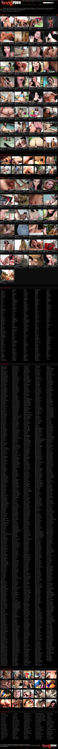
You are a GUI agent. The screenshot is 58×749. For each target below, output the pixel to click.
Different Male (27, 737)
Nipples (36, 304)
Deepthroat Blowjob (28, 8)
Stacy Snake (49, 508)
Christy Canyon (15, 464)
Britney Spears (4, 654)
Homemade (19, 192)
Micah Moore (38, 497)
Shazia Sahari (49, 458)
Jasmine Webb (27, 403)
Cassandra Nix (15, 418)
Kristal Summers (27, 589)
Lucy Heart (37, 413)
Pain (36, 319)
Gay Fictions (38, 724)
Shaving (37, 359)
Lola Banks (37, 394)
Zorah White (49, 660)
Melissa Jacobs (38, 475)
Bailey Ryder (3, 586)
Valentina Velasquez (50, 594)
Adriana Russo (4, 378)
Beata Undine (4, 591)
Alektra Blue (3, 397)
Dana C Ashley (15, 504)
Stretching (48, 309)
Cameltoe (3, 350)
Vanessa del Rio (50, 610)
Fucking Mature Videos (40, 718)
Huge (25, 323)
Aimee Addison (4, 388)
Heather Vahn (15, 648)
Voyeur (48, 345)
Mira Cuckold (38, 514)
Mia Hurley (37, 489)
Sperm (47, 302)
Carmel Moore (15, 399)
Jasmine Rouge (27, 402)
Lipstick (25, 355)
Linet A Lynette (38, 379)
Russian (37, 351)
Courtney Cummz (16, 492)
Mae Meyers (37, 436)
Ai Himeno (3, 383)
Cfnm (2, 357)
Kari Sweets (26, 500)
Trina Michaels (49, 583)
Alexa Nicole (3, 408)
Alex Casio (3, 402)
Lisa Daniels (37, 382)
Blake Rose (3, 613)
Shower (27, 59)
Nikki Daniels (38, 591)
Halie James (15, 636)
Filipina (13, 351)
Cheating (3, 359)
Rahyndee (37, 650)
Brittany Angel (4, 658)
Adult (2, 738)
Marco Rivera (38, 447)
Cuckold (14, 309)
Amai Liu (3, 455)
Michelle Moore (38, 503)
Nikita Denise (38, 585)
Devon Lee (14, 541)
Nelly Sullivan (38, 563)
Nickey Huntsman (39, 566)
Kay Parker (26, 530)
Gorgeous (26, 309)
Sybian (47, 317)
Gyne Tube (15, 717)
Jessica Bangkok (27, 441)
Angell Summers (4, 506)
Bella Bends (3, 593)
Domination (14, 329)
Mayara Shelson (38, 468)
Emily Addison (15, 571)
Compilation (14, 302)
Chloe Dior (14, 450)
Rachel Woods (38, 649)
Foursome (50, 149)
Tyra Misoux (49, 589)
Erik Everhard (15, 583)
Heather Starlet (15, 645)
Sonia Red (48, 484)
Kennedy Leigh (27, 559)
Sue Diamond (49, 517)
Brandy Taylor (4, 630)
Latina (1, 29)
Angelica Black (4, 500)
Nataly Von (37, 559)
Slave (47, 293)
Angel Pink (3, 491)
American (25, 134)
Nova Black (37, 608)
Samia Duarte (49, 412)
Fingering (51, 89)
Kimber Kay (26, 575)
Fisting (13, 356)
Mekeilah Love (38, 472)
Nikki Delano (38, 592)
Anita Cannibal (4, 513)
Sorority (48, 298)
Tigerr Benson (49, 574)
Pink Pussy (37, 637)
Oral (36, 312)
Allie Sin (2, 441)
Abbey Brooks (4, 368)
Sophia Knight (49, 489)
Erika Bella (14, 585)
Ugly (47, 334)
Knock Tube (15, 718)
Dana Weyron (15, 508)
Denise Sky (14, 535)
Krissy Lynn (26, 588)
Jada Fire (26, 383)
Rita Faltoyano (49, 380)
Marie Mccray (38, 453)
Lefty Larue (26, 644)
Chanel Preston (15, 429)
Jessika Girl (26, 455)
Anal (17, 59)
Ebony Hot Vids (27, 713)
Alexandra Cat (4, 411)
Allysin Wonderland (5, 448)
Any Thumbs (15, 713)
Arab (2, 302)
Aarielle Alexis (4, 367)
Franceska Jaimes (16, 602)
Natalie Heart (38, 553)
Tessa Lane (49, 562)
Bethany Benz (4, 599)
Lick (24, 353)
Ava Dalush (3, 574)
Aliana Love (3, 425)
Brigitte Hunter (4, 649)
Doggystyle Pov (53, 8)
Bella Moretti (3, 596)
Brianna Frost (4, 641)
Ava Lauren (3, 576)
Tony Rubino (49, 579)
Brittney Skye (4, 664)
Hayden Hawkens (16, 643)
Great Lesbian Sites (39, 726)
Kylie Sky (26, 607)
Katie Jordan (26, 519)
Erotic (13, 336)
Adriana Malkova (4, 377)
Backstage (3, 310)
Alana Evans (3, 393)
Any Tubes (15, 714)
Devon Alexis (15, 540)
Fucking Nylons (38, 721)
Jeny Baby (26, 433)
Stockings (48, 306)
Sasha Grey (49, 433)
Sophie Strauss (49, 497)
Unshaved (48, 339)
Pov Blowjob (40, 8)
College (14, 299)
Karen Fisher (26, 497)
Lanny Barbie (26, 625)
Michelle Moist (38, 502)
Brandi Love (3, 626)
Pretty (36, 336)
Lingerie (34, 222)
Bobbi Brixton (4, 619)
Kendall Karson (27, 554)
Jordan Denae (27, 474)
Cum (25, 89)
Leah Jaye (26, 642)
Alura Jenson (3, 450)
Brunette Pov (34, 8)
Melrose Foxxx (38, 481)
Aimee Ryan (3, 389)
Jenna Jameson (27, 422)
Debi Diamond (15, 529)
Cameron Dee (15, 379)
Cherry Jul (14, 444)
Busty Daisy (14, 374)
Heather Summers (16, 647)
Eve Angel (14, 591)
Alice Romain (4, 429)
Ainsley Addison (4, 390)
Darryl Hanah (15, 524)
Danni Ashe (14, 517)
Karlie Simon (26, 507)
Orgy (36, 315)
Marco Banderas (38, 446)
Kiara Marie (26, 564)
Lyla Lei (36, 424)
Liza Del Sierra (38, 388)
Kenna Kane (26, 558)
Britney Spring (4, 655)
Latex (25, 346)
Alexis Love (3, 419)
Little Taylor (37, 385)
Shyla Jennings (49, 464)
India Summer (27, 369)
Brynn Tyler (14, 373)
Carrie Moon (15, 412)
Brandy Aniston (4, 627)
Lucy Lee (37, 414)
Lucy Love (37, 416)
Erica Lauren (15, 582)
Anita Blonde (3, 510)
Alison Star (3, 436)
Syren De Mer (49, 530)
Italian (25, 332)
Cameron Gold (15, 380)
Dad (13, 316)
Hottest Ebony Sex (28, 720)
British (2, 343)
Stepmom (48, 305)
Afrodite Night (4, 382)
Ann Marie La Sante (5, 520)
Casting (24, 74)
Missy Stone (37, 523)
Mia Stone (37, 496)
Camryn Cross (15, 382)
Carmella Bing (15, 400)
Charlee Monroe (15, 433)
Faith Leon (14, 596)
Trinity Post (48, 586)
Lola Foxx (37, 395)
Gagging (25, 298)
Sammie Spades (50, 414)
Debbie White (15, 527)
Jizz (24, 338)
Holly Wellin (14, 660)
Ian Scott (25, 367)
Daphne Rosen (15, 519)
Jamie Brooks (27, 389)
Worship (48, 355)
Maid (25, 357)
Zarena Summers (50, 653)
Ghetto (25, 303)
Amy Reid (3, 473)
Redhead (37, 345)
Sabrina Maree (49, 401)
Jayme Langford (27, 412)
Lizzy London (38, 391)
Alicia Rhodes (4, 430)
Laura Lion (26, 631)
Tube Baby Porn (16, 728)
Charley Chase (15, 435)
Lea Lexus (26, 639)
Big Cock (8, 149)
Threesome (48, 325)
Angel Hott (3, 487)
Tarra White (49, 540)
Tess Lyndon (49, 560)
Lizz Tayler (37, 389)
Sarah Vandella (49, 430)
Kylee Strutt (26, 603)
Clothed (14, 294)
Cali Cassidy (15, 377)
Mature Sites (49, 724)
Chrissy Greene (15, 457)
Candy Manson (15, 386)
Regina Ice (48, 367)
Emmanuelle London (16, 577)
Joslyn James (27, 475)
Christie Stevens (15, 458)
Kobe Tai (25, 585)
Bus (1, 348)
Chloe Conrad (15, 448)
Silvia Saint (48, 469)
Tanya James (49, 536)
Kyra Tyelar (26, 610)
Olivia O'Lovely (38, 613)
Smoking (48, 295)
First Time (14, 354)
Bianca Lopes (4, 607)
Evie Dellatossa (15, 594)
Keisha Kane (26, 542)
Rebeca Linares (38, 664)
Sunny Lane (49, 524)
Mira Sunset (37, 515)
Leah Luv (26, 643)
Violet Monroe (49, 638)
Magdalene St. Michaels (40, 439)
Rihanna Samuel (50, 374)
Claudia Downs (15, 482)
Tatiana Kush (49, 542)
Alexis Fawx (3, 417)
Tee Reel (48, 554)
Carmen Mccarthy (16, 405)
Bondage (3, 337)
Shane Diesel (49, 453)
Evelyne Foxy (15, 593)
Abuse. (8, 746)
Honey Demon (15, 662)
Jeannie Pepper (27, 416)
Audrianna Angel (4, 563)
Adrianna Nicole (4, 380)
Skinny (47, 292)
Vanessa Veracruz (50, 608)
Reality (36, 344)
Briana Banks (4, 637)
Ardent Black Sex (16, 729)
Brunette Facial (24, 9)
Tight (47, 326)
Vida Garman (49, 634)
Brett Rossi (3, 636)
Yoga (47, 357)
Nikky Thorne (38, 597)
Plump (36, 329)
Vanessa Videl (49, 609)
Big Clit (2, 321)
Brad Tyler (3, 622)
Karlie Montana (27, 506)
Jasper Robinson (27, 405)
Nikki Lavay (37, 594)
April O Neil (3, 527)
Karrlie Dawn (26, 508)
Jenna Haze (26, 420)
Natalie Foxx (37, 552)
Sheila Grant (49, 462)
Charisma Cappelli (16, 430)
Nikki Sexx (37, 596)
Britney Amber (4, 651)
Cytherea (14, 498)
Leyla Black (37, 366)
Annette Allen (4, 524)
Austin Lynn (3, 569)
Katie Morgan (26, 521)
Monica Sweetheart (39, 534)
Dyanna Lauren (15, 562)
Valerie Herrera (49, 596)
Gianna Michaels (16, 616)
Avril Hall (3, 579)
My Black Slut (27, 722)
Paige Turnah (38, 616)
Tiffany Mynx (49, 568)
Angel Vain (3, 493)
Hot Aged (3, 713)
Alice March (3, 428)
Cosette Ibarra (15, 491)
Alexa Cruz (3, 405)
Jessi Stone (26, 439)
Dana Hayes (15, 507)
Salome (48, 406)
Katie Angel (26, 517)
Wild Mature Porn (50, 733)
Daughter (14, 319)
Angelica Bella (4, 498)
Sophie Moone (49, 496)
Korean (25, 343)
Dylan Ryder (15, 563)
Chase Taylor (15, 440)
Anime (2, 299)
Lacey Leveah (27, 614)
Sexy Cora (48, 450)
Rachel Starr (37, 647)
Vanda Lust (48, 600)
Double (13, 331)
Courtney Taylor (15, 495)
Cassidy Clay (15, 419)
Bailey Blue (3, 581)
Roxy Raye (48, 395)
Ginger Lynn (15, 624)
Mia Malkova (38, 492)
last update (29, 4)
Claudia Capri (15, 481)
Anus (22, 149)
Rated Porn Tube (16, 722)
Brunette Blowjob (7, 8)
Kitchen (25, 342)
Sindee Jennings (50, 476)
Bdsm (2, 315)
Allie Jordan (3, 440)
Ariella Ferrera (4, 532)
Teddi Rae (48, 553)
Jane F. (25, 396)
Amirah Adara (4, 469)
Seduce (36, 356)
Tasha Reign (49, 541)
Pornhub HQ (3, 724)
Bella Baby (3, 592)
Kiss (24, 340)
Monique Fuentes (39, 536)
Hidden (25, 319)
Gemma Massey (15, 608)
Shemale (37, 360)
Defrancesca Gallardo (17, 530)
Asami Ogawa (4, 537)
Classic (13, 291)
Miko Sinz (37, 508)
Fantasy (14, 345)
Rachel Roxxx (38, 645)
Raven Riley (37, 659)
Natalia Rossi (38, 549)
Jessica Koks (26, 446)
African (2, 293)
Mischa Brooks (38, 517)
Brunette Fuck (21, 8)
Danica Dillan (15, 513)
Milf (22, 89)
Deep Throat (10, 89)
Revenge (37, 348)
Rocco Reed (49, 383)
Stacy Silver (49, 507)
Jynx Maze (26, 485)
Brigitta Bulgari (4, 647)
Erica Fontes (15, 581)
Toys (47, 329)
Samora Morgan (50, 416)
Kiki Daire (26, 570)
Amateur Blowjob (10, 9)
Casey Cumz (15, 413)
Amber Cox (3, 458)
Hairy (25, 314)
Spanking (48, 300)
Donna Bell (14, 555)
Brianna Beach (4, 639)
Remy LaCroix (49, 369)
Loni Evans (37, 401)
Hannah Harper (15, 638)
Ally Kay (2, 446)
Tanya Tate (48, 537)
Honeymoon (26, 321)
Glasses (25, 306)
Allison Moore (4, 442)
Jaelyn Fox (26, 388)
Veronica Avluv (49, 616)
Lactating (26, 344)
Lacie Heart (26, 615)
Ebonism (14, 734)
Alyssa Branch (4, 452)
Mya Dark (37, 538)
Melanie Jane (38, 473)
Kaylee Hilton (26, 540)
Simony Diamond (50, 475)
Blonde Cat (3, 616)
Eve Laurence (15, 592)
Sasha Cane (49, 431)
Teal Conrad (49, 552)
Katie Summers (27, 524)
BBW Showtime (27, 728)
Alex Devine (3, 403)
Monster (37, 299)
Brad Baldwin (4, 621)
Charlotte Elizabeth (16, 438)
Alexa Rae (3, 410)
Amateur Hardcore (43, 9)
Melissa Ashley (38, 474)
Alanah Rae (3, 394)
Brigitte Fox (3, 648)
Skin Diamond (49, 478)
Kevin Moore (26, 562)
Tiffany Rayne (49, 569)
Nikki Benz (37, 588)
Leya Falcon (26, 665)
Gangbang (26, 299)
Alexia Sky (3, 412)
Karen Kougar (27, 498)
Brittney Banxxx (4, 662)
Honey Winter (15, 665)
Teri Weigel (48, 559)
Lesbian (48, 59)
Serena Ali (48, 447)
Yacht (47, 356)
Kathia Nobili (26, 514)
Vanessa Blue (49, 602)
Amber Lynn (3, 462)
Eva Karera (14, 589)
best (3, 15)
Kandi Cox (26, 493)
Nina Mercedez (38, 602)
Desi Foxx (14, 537)
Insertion (25, 329)
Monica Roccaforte (39, 531)
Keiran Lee (26, 541)
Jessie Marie (26, 451)
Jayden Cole (26, 407)
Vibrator (48, 342)
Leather (25, 349)
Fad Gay (26, 738)
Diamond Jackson (16, 546)
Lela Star (26, 647)
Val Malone (48, 591)
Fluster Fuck (3, 721)
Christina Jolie (15, 459)
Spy (47, 303)
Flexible (14, 360)
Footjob (25, 291)
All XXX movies (4, 716)
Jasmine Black (27, 400)
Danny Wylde (15, 518)
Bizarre (2, 328)
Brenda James (4, 634)
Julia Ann (26, 479)
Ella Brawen (14, 566)
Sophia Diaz (49, 487)
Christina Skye (15, 461)
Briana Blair (3, 638)
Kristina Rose (26, 591)
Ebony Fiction (15, 738)
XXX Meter (49, 734)
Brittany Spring (4, 661)
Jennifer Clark (27, 425)
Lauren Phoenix (27, 633)
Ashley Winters (4, 551)
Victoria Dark (49, 627)
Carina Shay (15, 393)
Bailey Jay (3, 583)
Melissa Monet (38, 478)
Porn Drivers (3, 726)
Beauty (2, 317)
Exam (13, 338)
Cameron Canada (16, 378)
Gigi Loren (14, 617)
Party (36, 322)
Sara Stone (48, 422)
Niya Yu (36, 604)
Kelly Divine (26, 544)
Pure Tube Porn (16, 721)
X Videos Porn (50, 738)
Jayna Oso (26, 413)
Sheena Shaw (49, 461)
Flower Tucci (15, 599)
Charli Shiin (14, 436)
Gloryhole (26, 308)
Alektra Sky (3, 399)
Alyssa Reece (4, 453)
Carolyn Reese (15, 410)
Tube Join (3, 717)
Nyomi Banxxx (38, 609)
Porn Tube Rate (16, 720)
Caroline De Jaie (15, 407)
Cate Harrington (15, 423)
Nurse (36, 306)
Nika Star (37, 582)
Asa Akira (3, 536)
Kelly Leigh (26, 547)
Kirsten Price (26, 579)
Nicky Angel (37, 570)
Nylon (36, 308)
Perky (36, 325)
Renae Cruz (49, 371)
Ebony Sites (26, 717)
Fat (13, 346)
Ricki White (48, 373)
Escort (13, 337)
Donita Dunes (15, 554)
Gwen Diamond (15, 631)
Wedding (48, 349)
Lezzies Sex (49, 718)
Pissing (36, 328)
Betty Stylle (3, 602)
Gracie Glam (15, 627)
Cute (13, 314)
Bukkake (3, 346)
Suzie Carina (49, 529)
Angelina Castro (4, 502)
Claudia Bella (15, 480)
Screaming (37, 354)
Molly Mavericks (38, 527)
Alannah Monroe (4, 395)
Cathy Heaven (15, 424)
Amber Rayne (4, 463)
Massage (26, 360)
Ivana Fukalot (27, 377)
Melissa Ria (37, 479)
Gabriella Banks (15, 604)
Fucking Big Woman (39, 713)
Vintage (48, 343)
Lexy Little (26, 664)
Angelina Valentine (5, 503)
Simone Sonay (49, 474)
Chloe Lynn (14, 453)
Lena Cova (26, 648)
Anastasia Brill (4, 475)
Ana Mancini (3, 474)
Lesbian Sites (38, 737)
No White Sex (27, 724)
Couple (13, 305)
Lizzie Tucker (38, 390)
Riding (44, 207)
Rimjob (36, 350)
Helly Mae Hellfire (16, 651)
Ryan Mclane (49, 399)
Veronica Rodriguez (50, 620)
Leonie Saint (26, 650)
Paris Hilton (37, 620)
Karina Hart (26, 501)
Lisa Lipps (37, 383)
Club (13, 295)
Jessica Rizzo (27, 450)
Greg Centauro (15, 628)
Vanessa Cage (49, 603)
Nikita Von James (39, 586)
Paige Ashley (38, 615)
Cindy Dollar (15, 470)
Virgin (47, 344)
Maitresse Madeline (39, 440)
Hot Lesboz (37, 732)
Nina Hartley (37, 598)
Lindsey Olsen (38, 377)
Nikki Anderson (38, 587)
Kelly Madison (27, 548)
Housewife (26, 322)
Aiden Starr (3, 386)
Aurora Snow (3, 566)
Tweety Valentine (50, 588)
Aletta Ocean (3, 401)
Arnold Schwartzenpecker (6, 534)
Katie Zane (26, 525)
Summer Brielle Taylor (51, 519)
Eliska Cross (15, 565)
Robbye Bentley (49, 382)
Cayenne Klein (15, 425)
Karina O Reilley (27, 502)
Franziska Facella (16, 603)
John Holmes (26, 463)
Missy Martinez (38, 520)
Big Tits (26, 74)
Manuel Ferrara (38, 445)
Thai (47, 323)
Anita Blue (3, 512)
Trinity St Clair (49, 587)
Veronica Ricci (49, 619)
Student (48, 311)
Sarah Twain (49, 429)
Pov (23, 89)
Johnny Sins (26, 469)
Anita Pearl (3, 517)
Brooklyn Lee (15, 371)
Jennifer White (27, 429)
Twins (47, 333)
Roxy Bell (48, 391)
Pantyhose (37, 321)
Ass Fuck (29, 9)
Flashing (14, 359)
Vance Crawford (49, 599)
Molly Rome (37, 529)
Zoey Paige (48, 659)
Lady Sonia (26, 616)
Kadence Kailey (27, 489)
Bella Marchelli (4, 594)
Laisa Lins (26, 617)
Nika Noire (37, 581)
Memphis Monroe (39, 482)
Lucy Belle (37, 411)
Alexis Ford (3, 418)
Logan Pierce (38, 393)
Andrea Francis (4, 480)
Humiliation (26, 325)
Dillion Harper (15, 551)
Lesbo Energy (38, 738)
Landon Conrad (27, 624)
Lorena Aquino (38, 407)
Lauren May (26, 632)
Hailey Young (15, 632)
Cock (13, 297)
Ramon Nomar (38, 654)
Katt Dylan (26, 527)
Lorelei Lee (37, 406)
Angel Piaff (3, 490)
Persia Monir (38, 628)
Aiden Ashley (3, 384)
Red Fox (48, 366)
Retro (36, 346)
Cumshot (16, 44)
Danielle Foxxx (15, 514)
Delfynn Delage (15, 531)
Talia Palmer (49, 534)
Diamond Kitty (6, 11)
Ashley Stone (4, 549)
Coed (13, 298)
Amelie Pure (3, 465)
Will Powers (49, 645)
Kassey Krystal (27, 512)
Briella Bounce (4, 645)
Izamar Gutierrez (27, 380)
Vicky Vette (48, 625)
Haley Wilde (14, 634)
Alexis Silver (3, 422)
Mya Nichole (37, 542)
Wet (47, 350)
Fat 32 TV (26, 734)
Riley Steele (49, 379)
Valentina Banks (50, 592)
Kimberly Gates (27, 576)
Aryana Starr (3, 535)
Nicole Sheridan (38, 579)
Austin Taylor (3, 570)
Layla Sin (26, 638)
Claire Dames (15, 475)
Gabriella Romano (16, 607)
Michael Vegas (38, 498)
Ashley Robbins (4, 548)
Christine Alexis (15, 462)
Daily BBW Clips (27, 732)
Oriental (37, 316)
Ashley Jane (3, 547)
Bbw (2, 314)
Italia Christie (26, 375)
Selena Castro (49, 445)
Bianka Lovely (4, 608)
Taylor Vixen (49, 547)
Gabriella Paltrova (16, 605)
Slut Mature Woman (51, 729)
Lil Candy (37, 371)
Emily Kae (14, 572)
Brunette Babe (50, 9)
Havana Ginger (15, 642)
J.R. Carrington (27, 382)
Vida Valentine (49, 636)
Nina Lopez (37, 600)
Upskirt (48, 340)
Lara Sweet (26, 627)
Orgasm (52, 59)
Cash (2, 353)
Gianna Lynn (15, 615)
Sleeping (48, 294)
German (25, 302)
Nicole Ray (37, 577)
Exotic (13, 339)
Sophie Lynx (49, 495)
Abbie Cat (3, 369)
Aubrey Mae (3, 559)
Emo (13, 334)
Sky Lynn (48, 479)
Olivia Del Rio (38, 611)
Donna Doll (14, 557)
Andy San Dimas (4, 481)
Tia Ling (48, 564)
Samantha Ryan (50, 410)
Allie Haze (3, 438)
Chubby (14, 289)
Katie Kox (26, 520)
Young (30, 29)
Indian (25, 327)
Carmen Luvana (15, 403)
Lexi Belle (26, 653)
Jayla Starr (26, 411)
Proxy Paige (37, 642)
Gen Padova (15, 609)
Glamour (25, 305)
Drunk (13, 332)
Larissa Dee (26, 628)
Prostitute (37, 339)
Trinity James (49, 585)
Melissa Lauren (38, 476)
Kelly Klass (26, 546)
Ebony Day (15, 736)
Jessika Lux (26, 456)
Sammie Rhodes (50, 413)
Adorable (3, 292)
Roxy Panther (49, 394)
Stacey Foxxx (49, 501)
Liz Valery (37, 386)
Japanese (26, 334)
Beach (2, 316)
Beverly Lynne (4, 603)
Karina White (26, 504)
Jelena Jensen (27, 417)
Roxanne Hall (49, 389)
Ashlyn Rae (3, 553)
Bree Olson (3, 633)
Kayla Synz (26, 536)
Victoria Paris (49, 630)
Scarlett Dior (49, 440)
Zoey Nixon (48, 658)
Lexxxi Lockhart (27, 662)
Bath (2, 311)
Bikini (2, 326)
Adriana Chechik (4, 375)
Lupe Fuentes (38, 419)
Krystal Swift (26, 600)
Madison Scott (38, 435)
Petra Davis (37, 633)
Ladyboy (25, 345)
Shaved (7, 252)
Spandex (48, 299)
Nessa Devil (37, 564)
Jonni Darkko (26, 472)
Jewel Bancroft (27, 457)
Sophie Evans (49, 493)
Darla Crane (15, 523)
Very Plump (49, 730)
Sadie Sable (49, 403)
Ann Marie (3, 519)
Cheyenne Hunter (16, 446)
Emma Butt (14, 574)
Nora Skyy (37, 607)
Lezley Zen (37, 367)
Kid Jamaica (26, 566)
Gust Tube (15, 716)
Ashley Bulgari (4, 542)
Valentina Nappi (49, 593)
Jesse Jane (26, 438)
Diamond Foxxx (15, 544)
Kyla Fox (25, 602)
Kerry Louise (26, 560)
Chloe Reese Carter (16, 455)
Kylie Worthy (26, 608)
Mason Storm (38, 464)
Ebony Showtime (27, 716)
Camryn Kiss (15, 383)
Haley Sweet (15, 633)
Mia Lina (37, 491)
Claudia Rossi (15, 485)
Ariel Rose (3, 531)
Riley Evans (49, 375)
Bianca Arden (4, 604)
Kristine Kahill (27, 593)
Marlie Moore (38, 457)
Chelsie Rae (15, 442)
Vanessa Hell (49, 604)
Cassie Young (15, 422)
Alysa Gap (3, 451)
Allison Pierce (4, 444)
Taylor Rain (48, 546)
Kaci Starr (26, 487)
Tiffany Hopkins (49, 566)
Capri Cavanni (15, 391)
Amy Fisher (3, 472)
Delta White (14, 532)
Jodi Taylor (26, 462)
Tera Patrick (49, 558)
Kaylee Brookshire (28, 538)
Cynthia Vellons (15, 497)
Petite (36, 326)
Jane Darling (26, 395)
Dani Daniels (12, 11)
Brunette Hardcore (14, 8)
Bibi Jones (3, 609)
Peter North (37, 631)
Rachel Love (38, 644)
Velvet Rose (49, 615)
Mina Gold (37, 513)
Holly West (14, 661)
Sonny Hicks (49, 485)
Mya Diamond (38, 540)
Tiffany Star (48, 571)
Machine (25, 356)
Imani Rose (26, 368)
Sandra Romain (49, 417)
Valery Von (48, 598)
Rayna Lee (37, 662)
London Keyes (38, 400)
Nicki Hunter (37, 568)
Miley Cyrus (37, 510)
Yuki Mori (48, 650)
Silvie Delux (49, 470)
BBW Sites (26, 729)
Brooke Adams (4, 665)
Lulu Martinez (38, 417)
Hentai (25, 317)
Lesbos (48, 716)
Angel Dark (3, 485)
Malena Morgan (38, 441)
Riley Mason (49, 377)
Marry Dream (38, 459)
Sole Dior (48, 482)
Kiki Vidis (26, 571)
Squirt (47, 304)
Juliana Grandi (27, 481)
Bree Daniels (3, 632)
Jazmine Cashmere (28, 414)
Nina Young (37, 603)
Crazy (13, 306)
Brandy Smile (4, 628)
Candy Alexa (15, 384)
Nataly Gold (37, 558)
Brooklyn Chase (15, 369)
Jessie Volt (26, 453)
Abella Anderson (4, 371)
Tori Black (48, 580)
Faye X (13, 598)
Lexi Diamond (27, 656)
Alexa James (3, 406)
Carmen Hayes (15, 402)
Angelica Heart (4, 501)
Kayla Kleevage (27, 535)
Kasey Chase (26, 509)
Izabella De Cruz (27, 379)
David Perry (14, 525)
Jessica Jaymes (27, 445)
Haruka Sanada (15, 641)
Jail (24, 333)
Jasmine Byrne (27, 401)
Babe (31, 59)
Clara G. (14, 478)
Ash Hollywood (4, 538)
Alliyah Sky (3, 445)
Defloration (14, 321)
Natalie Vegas (38, 555)
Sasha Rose (49, 434)
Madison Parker (38, 434)
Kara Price (26, 496)
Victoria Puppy (49, 631)
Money (36, 298)
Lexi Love (26, 658)
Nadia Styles (38, 544)
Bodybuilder (3, 336)
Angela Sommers (4, 495)
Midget (36, 293)
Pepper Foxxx (38, 626)
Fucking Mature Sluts (39, 717)
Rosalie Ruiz (49, 388)
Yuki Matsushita (49, 649)
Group (17, 134)
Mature (36, 291)
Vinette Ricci (49, 637)
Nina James (37, 599)
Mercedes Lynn (38, 485)
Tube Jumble (4, 729)
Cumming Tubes (27, 730)
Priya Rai (37, 641)
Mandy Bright (38, 442)
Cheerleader (3, 360)
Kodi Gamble (26, 586)
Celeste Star (15, 427)
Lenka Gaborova (27, 649)
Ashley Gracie (4, 544)
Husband (26, 326)
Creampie (14, 308)
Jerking (12, 134)
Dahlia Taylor (18, 11)
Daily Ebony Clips (4, 714)
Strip (47, 310)
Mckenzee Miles (38, 469)
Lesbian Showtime (39, 736)
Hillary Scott (14, 654)
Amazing (3, 295)
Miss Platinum (38, 518)
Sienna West (49, 467)
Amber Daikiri (4, 459)
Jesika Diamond (27, 435)
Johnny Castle (27, 467)
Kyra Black (26, 609)
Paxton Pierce (38, 622)
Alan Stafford (3, 391)
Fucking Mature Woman (40, 720)
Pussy (36, 343)
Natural (36, 303)
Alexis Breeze (4, 414)
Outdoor (55, 59)
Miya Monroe (38, 525)
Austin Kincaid (4, 568)
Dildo (4, 252)
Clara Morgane (15, 479)
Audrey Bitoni (4, 560)
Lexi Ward (26, 660)
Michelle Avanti (38, 500)
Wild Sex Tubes (4, 734)
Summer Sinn (49, 520)
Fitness (13, 357)
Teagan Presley (49, 549)
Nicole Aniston (38, 574)
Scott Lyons (49, 442)
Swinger (48, 316)
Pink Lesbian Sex (50, 725)
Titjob (47, 327)
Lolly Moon (37, 399)
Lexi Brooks (26, 655)
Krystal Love (26, 598)
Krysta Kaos (26, 594)
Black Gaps (15, 732)
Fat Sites (26, 736)
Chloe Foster (15, 451)
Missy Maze (37, 521)
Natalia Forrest (38, 548)
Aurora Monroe (4, 565)
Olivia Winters (38, 614)
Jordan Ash (26, 473)
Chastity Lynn (15, 441)
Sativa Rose (49, 435)
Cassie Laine (15, 420)
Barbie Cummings (5, 588)
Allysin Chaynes (4, 447)
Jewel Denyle (26, 458)
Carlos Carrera (15, 396)
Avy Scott (3, 580)
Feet (13, 348)
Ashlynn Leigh (4, 555)
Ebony (13, 333)
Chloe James (15, 452)
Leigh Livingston (27, 645)
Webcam (48, 348)
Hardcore (16, 29)
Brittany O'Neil (4, 660)
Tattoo (47, 319)
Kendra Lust (26, 555)
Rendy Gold (49, 372)
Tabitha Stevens (49, 532)
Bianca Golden (4, 605)
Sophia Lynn (49, 491)
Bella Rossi (3, 597)
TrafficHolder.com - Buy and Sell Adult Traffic (13, 744)
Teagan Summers (50, 551)
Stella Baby (48, 509)
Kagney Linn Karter (28, 491)
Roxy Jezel (48, 393)
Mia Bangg (37, 487)
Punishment (37, 342)
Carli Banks (14, 395)
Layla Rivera (26, 636)
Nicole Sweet (38, 580)
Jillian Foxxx (26, 461)
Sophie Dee (49, 492)
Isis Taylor (26, 374)
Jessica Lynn (26, 447)
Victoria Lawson (49, 628)
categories (40, 4)
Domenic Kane (15, 553)
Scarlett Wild (49, 441)
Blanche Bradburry (5, 614)
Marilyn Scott (38, 455)
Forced (25, 292)
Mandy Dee (37, 444)
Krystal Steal (26, 599)
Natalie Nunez (38, 554)
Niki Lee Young (38, 583)
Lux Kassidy (37, 422)
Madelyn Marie (38, 430)
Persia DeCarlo (38, 627)
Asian (2, 303)
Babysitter (3, 309)
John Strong (26, 465)
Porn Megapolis (50, 726)
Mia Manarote (38, 493)
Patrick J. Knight (38, 621)
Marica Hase (38, 452)
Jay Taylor (26, 406)
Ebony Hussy (27, 714)
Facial (18, 44)
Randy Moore (38, 655)
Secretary (37, 355)
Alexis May (3, 420)
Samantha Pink (49, 408)
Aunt (2, 306)
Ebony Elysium (16, 737)
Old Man (37, 311)
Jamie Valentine (27, 391)
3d (1, 289)
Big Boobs (3, 320)
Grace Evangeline (16, 626)
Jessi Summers (27, 440)
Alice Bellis (3, 427)
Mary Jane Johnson (39, 462)
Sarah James (49, 424)
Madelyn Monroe (38, 431)
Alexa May (3, 407)
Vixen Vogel (49, 642)
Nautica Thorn (38, 562)
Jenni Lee (26, 424)
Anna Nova (3, 521)
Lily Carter (37, 373)
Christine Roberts (16, 463)
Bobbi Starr (3, 620)
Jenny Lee (26, 431)
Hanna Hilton (15, 637)
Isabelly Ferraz (27, 372)
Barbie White (3, 589)
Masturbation (54, 89)
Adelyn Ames (3, 374)
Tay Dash (48, 544)
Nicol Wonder (38, 572)
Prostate (37, 338)
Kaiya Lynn (26, 492)
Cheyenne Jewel (15, 447)
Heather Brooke (15, 644)
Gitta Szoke (14, 625)
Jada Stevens (27, 384)
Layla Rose (26, 637)
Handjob (25, 59)
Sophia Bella (49, 486)
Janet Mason (26, 397)
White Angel (49, 644)
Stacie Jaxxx (49, 506)
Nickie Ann (37, 569)
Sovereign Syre (49, 500)
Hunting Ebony (27, 721)
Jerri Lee (25, 434)
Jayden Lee (26, 410)
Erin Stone (14, 586)
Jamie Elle (26, 390)
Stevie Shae (49, 514)
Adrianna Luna (4, 379)
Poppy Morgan (38, 638)
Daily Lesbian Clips (28, 733)
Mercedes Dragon (39, 484)
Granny (25, 310)
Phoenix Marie (38, 634)
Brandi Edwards (4, 625)
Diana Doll (14, 548)
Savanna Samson (50, 436)
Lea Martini (26, 641)
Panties (10, 267)
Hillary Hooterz (15, 653)
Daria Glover (15, 521)
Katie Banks (26, 518)
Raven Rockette (38, 660)
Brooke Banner (15, 366)
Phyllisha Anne (38, 636)
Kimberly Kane (27, 577)
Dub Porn (3, 720)
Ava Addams (3, 571)
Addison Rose (4, 373)
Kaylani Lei (26, 537)
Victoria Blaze (49, 626)
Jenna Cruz (26, 419)
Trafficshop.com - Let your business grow (24, 744)
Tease (47, 321)
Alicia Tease (3, 433)
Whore (47, 351)
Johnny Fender (27, 468)
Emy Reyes (14, 579)
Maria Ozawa (38, 450)
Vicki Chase (49, 624)
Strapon (48, 308)
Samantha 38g (49, 407)
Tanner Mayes (49, 535)
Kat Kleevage (26, 513)
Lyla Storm (37, 425)
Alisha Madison (4, 434)
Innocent (25, 328)
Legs (25, 350)
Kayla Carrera (27, 534)
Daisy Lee (14, 501)
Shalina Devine (49, 452)
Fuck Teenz (37, 722)
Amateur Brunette (46, 8)
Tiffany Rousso (49, 570)
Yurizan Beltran (49, 651)
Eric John (14, 580)
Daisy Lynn (14, 502)
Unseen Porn (4, 732)
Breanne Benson (4, 631)
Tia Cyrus (48, 563)
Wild (47, 354)
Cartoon (2, 351)
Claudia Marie (15, 484)
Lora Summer (38, 405)
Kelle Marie (26, 543)
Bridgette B (3, 644)
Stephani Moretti (50, 510)
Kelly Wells (26, 552)
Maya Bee (37, 465)
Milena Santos (38, 509)
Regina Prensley (50, 368)
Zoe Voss (48, 655)
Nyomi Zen (37, 610)
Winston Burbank (50, 647)
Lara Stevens (26, 626)
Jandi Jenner (26, 394)
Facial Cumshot (4, 9)
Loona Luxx (37, 402)
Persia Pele (37, 630)
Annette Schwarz (4, 525)
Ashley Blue (3, 541)
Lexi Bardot (26, 651)
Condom (14, 303)
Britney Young (4, 656)
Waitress (48, 346)
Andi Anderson (4, 479)
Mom (36, 297)
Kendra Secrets (27, 557)
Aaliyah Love (3, 366)
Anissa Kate (3, 508)
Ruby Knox (48, 397)
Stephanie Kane (49, 512)
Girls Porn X (49, 736)
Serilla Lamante (49, 448)
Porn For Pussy (50, 737)
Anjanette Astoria (4, 518)
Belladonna (3, 598)
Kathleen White (27, 515)
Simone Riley (49, 473)
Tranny (47, 331)
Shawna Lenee (49, 456)
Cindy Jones (15, 473)
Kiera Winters (27, 569)
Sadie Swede (49, 405)
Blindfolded (3, 332)
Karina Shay (26, 503)
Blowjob (6, 59)
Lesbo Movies (50, 713)
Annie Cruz (3, 526)
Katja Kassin (26, 526)
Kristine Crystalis (27, 592)
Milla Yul (37, 512)
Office (36, 309)
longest (34, 4)
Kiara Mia (26, 565)
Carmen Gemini (15, 401)
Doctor (13, 326)
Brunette (8, 59)
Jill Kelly (25, 459)
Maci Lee (37, 427)
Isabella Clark (27, 371)
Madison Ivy (37, 433)
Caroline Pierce (15, 408)
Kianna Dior (26, 563)
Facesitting (14, 342)
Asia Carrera (3, 557)
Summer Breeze (50, 518)
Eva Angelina (15, 588)
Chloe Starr (14, 456)
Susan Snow (49, 526)
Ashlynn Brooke (4, 554)
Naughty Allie (38, 560)
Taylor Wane (49, 548)
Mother (36, 300)
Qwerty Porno (4, 728)
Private (36, 337)
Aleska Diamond (4, 400)
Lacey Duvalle (27, 611)
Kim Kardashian (27, 574)
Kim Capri (26, 572)
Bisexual (2, 327)
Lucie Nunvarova (38, 410)
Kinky (25, 339)
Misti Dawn (37, 524)
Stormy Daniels (49, 515)
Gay (24, 300)
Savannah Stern (50, 439)
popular (24, 4)
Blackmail (3, 331)
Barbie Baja (3, 587)
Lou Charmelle (38, 408)
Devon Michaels (15, 542)
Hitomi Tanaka (15, 655)
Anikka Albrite (4, 507)
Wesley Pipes (49, 643)
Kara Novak (26, 495)
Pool (36, 331)
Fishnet (13, 355)
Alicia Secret (3, 431)
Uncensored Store (5, 730)
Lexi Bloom (26, 654)
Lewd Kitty (49, 717)
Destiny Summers (16, 538)
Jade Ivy (25, 386)
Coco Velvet (14, 487)
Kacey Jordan (27, 486)
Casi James (14, 414)
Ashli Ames (3, 552)
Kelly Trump (26, 551)
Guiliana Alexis (15, 630)
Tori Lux (48, 581)
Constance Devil (15, 490)
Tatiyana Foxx (49, 543)
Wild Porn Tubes (4, 733)
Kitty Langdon (27, 582)
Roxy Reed (48, 396)
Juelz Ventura (27, 478)
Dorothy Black (15, 560)
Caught (2, 355)
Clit (13, 292)
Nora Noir (37, 605)
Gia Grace (14, 611)
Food (25, 289)
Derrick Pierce (15, 536)
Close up (49, 267)
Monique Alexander (39, 535)
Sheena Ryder (49, 459)
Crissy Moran (15, 496)
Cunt (38, 119)
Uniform (48, 338)
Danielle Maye (15, 515)
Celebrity (3, 356)
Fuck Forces (3, 725)
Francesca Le (15, 600)
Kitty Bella (26, 580)
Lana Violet (26, 622)
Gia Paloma (14, 613)
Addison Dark (4, 372)
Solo (47, 297)
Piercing (37, 327)
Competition (14, 300)
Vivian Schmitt (49, 641)
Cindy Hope (14, 472)
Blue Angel (3, 617)
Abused (2, 291)
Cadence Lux (15, 375)
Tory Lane (48, 582)
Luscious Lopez (38, 420)
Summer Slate (49, 521)
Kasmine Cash (27, 510)
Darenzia (14, 520)
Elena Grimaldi (15, 564)
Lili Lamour (37, 372)
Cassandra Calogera (16, 416)
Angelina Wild (4, 504)
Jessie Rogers (27, 452)
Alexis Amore (3, 413)
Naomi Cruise (38, 546)
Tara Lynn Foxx (49, 538)
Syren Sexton (49, 531)
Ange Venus (3, 484)
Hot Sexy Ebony (27, 718)
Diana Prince (15, 549)
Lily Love (37, 375)
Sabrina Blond (49, 400)
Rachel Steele (38, 648)
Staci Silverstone (50, 503)
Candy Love (14, 385)
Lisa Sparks (37, 384)
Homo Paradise (38, 728)
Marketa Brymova (39, 456)
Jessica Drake (27, 444)
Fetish (13, 350)
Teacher (48, 320)
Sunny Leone (49, 525)
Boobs (2, 338)
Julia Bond (26, 480)
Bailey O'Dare (4, 585)
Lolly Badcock (38, 397)
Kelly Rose (26, 549)
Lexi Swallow (26, 659)
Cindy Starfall (15, 474)
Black (2, 329)
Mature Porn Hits (50, 721)
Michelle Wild (38, 506)
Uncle (47, 336)
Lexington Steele (27, 661)
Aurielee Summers (5, 564)
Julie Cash (26, 482)
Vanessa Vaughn (50, 607)
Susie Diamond (49, 527)
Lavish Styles (26, 634)
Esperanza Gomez (16, 587)
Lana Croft (26, 620)
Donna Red (14, 558)
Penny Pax (37, 625)
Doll (13, 328)
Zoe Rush (48, 654)
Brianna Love (4, 643)
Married (25, 359)
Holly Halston (15, 656)
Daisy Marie (14, 503)
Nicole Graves (38, 575)
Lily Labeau (37, 374)
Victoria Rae (49, 632)
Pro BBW (49, 728)
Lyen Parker (37, 423)
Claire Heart (14, 476)
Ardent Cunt (3, 718)
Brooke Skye (15, 368)
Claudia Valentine (16, 486)
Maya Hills (37, 467)
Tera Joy (48, 557)
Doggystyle (16, 192)
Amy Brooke (3, 470)
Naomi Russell (38, 547)
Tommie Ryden (49, 577)
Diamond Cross (15, 543)
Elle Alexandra (15, 569)
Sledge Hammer (50, 481)
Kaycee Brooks (27, 531)
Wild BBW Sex (50, 732)
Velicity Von (49, 614)
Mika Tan (37, 507)
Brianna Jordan (4, 642)
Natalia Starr (37, 551)
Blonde (20, 252)
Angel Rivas (3, 492)
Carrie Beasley (15, 411)
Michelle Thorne (38, 504)
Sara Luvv (48, 419)
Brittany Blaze (4, 659)
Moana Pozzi (38, 526)
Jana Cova (26, 393)
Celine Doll (14, 428)
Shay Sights (49, 457)
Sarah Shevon (49, 428)
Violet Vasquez (49, 639)
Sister (47, 291)
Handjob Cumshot (36, 9)
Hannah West (15, 639)
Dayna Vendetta (15, 526)
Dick (27, 89)
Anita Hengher (4, 515)
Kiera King (26, 568)
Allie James (3, 439)
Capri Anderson (15, 390)
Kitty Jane (26, 581)
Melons (36, 292)
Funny (25, 297)
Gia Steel (14, 614)
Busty (21, 74)
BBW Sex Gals (27, 726)
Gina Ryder (14, 620)
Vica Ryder (48, 622)
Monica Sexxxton (39, 532)
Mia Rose (37, 495)
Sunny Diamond (49, 523)
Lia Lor (36, 368)
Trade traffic (5, 744)
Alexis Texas (3, 423)
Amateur (3, 59)
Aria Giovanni (4, 529)
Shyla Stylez (49, 465)
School (36, 353)
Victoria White (49, 633)
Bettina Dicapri (4, 600)
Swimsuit (48, 315)
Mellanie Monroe (38, 480)
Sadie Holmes (49, 402)
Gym (25, 312)
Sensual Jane (49, 446)
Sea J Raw (48, 444)
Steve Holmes (49, 513)
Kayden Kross (27, 532)
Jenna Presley (27, 423)
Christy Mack (15, 465)
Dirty (31, 222)
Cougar (13, 304)
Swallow (13, 149)
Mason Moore (38, 463)
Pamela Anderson (39, 617)
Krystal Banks (27, 596)
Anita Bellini (3, 509)
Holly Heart (14, 658)
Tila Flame (48, 575)
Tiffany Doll (48, 565)
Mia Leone (37, 490)
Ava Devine (3, 575)
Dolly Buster (15, 552)
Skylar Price (49, 480)
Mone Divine (38, 530)
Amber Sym (3, 464)
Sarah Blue (48, 423)
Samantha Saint (49, 411)
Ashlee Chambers (5, 540)
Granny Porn (38, 725)
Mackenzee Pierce (39, 428)
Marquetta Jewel (38, 458)
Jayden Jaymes (27, 408)
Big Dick (2, 323)
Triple (47, 332)
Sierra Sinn (48, 468)
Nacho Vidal (37, 543)
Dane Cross (14, 509)
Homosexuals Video (39, 729)
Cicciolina (14, 468)
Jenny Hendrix (27, 430)
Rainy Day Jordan (39, 653)
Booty (53, 149)
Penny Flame (38, 624)
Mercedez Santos (39, 486)
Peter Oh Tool (38, 632)
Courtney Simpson (16, 493)
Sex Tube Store (16, 725)
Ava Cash (3, 572)
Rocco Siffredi (49, 384)
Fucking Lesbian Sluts (40, 714)
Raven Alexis (38, 658)
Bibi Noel (3, 610)
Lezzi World (49, 720)
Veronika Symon (50, 621)
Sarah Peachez (49, 427)
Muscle (36, 302)
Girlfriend (2, 207)
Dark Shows (15, 733)
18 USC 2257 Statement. (3, 746)
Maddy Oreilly (38, 429)
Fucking (9, 252)
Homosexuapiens (39, 730)
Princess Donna (38, 639)
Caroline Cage (15, 406)
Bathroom (3, 312)
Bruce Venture (15, 372)
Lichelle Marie (38, 369)
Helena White (15, 650)
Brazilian (3, 340)
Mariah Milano (38, 451)
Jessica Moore (27, 448)
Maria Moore (38, 448)
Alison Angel (3, 435)
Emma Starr (14, 576)
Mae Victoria (37, 438)
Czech (13, 315)
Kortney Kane (27, 587)
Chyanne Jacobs (16, 467)
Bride (2, 342)
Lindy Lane (37, 378)
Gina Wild (14, 621)
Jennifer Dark (26, 427)
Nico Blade (37, 571)
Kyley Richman (27, 605)
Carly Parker (15, 397)
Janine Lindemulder (28, 399)
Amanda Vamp (4, 457)
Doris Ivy (14, 559)
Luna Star (37, 418)
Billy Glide (3, 611)
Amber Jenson (4, 461)
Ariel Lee (3, 530)
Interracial (22, 134)
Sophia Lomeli (49, 490)
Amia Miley (3, 467)
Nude (36, 305)
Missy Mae (37, 519)
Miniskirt (37, 295)
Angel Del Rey (4, 486)
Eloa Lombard (15, 570)
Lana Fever (26, 621)
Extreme (14, 340)
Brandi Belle (3, 624)
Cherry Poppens (15, 445)
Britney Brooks (4, 653)
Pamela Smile (38, 619)
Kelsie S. (25, 553)
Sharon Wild (49, 455)
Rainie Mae (37, 651)
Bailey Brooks (4, 582)
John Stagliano (27, 464)
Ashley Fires (3, 543)
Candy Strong (15, 389)
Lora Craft (37, 403)
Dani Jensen (15, 512)
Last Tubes (3, 722)
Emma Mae (14, 575)
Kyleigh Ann (26, 604)
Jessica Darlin (27, 442)
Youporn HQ (3, 736)
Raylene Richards (39, 661)
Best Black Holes (16, 730)
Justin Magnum (27, 484)
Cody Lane (14, 489)
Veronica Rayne (49, 617)
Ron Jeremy (49, 386)
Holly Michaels (15, 659)
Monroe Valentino (39, 537)
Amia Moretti (3, 468)
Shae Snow (49, 451)
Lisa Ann (37, 380)
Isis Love (25, 373)
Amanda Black (4, 456)
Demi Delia (14, 534)
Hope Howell (26, 366)
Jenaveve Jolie (27, 418)
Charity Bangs (15, 431)
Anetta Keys (3, 482)
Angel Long (3, 489)
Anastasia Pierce (4, 478)
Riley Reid (48, 378)
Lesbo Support (50, 714)
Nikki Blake (37, 589)
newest (9, 15)
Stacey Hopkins (49, 502)
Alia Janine (3, 424)
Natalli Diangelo (38, 557)
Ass (21, 29)
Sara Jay (48, 418)
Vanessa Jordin (49, 605)
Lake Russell (26, 619)
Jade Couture (27, 385)
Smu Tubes (15, 726)
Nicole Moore (38, 576)
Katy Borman (26, 529)
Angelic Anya (3, 496)
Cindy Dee (14, 469)
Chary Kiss (14, 439)
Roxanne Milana (50, 390)
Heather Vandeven (16, 649)
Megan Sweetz (38, 470)
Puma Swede (38, 643)
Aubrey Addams (4, 558)
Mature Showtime (50, 722)
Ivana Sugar (26, 378)
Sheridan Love (49, 463)
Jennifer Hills (26, 428)
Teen (7, 89)
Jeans (25, 336)
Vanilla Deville (49, 611)
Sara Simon (49, 420)
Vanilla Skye (49, 613)
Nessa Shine (38, 565)
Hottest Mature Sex (39, 733)
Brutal (2, 345)
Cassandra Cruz (15, 417)
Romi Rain (48, 385)
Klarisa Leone (27, 583)
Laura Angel (26, 630)
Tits (50, 104)
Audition (52, 104)
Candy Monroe (15, 388)
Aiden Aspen (3, 385)
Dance (13, 317)
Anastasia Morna (4, 476)
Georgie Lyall (15, 610)
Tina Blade (48, 576)
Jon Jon (25, 470)
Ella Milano (14, 568)
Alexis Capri (3, 416)
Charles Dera (15, 434)
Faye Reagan (15, 597)
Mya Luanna (37, 541)
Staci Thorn (49, 504)
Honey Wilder (15, 664)
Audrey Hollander (4, 562)
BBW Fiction (26, 725)
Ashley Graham (4, 546)
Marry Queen (38, 461)
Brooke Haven (15, 367)
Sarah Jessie (49, 425)
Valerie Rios (49, 597)
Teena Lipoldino (49, 555)
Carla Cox (14, 394)
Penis (36, 323)
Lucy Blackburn (38, 412)
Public (36, 340)
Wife (47, 353)
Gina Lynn (14, 619)
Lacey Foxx (26, 613)
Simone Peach (49, 472)
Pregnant (37, 334)
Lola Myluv (37, 396)
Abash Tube (3, 737)
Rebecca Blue (38, 665)
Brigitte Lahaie (4, 650)
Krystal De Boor (27, 597)
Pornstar (4, 29)
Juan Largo (26, 476)
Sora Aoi (48, 498)
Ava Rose (3, 577)
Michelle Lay (38, 501)
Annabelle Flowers (5, 523)
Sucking (30, 44)
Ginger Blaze (15, 622)
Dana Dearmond (15, 506)
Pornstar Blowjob (17, 9)
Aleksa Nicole (4, 396)
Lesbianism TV (38, 734)
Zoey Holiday (49, 656)
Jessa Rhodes (27, 436)
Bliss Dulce (3, 615)
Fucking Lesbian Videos (40, 716)
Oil (35, 310)
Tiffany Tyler (49, 572)
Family (13, 344)
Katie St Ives (26, 523)
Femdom (14, 349)
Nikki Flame (37, 593)
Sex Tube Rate (16, 724)
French (25, 294)
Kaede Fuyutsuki (27, 490)
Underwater (49, 337)
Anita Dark (3, 514)
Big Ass (6, 29)
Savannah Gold (49, 438)
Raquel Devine (38, 656)
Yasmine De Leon (50, 648)
